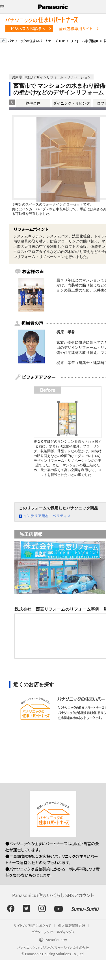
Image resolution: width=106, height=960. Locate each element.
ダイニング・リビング (71, 103)
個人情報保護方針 (71, 925)
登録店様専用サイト (75, 28)
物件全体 (33, 103)
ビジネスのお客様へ (28, 28)
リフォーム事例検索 (84, 40)
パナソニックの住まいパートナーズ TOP (36, 40)
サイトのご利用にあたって (32, 925)
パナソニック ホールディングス (53, 931)
